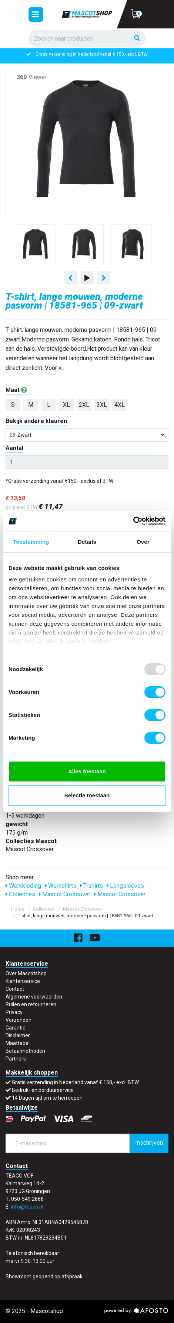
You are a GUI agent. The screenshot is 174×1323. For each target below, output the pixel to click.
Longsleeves (125, 885)
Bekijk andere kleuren (36, 421)
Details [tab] (87, 542)
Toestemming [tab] (31, 542)
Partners (16, 1059)
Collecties (20, 894)
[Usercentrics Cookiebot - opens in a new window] (133, 521)
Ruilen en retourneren (31, 1004)
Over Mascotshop (26, 973)
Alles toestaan (87, 771)
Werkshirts (60, 885)
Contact (15, 989)
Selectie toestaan (87, 795)
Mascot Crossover (64, 894)
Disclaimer (18, 1035)
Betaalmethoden (25, 1051)
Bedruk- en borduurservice (43, 1090)
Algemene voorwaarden (34, 997)
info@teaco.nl (27, 1207)
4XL (119, 404)
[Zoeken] (136, 39)
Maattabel (18, 1043)
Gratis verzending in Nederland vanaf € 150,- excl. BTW (92, 54)
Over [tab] (143, 542)
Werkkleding (23, 885)
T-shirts (91, 885)
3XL (102, 404)
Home (17, 909)
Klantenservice (23, 981)
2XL (84, 404)
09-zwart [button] (87, 435)
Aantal (14, 447)
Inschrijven (149, 1142)
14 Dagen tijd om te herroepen (47, 1098)
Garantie (16, 1028)
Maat (16, 390)
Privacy (14, 1012)
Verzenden (18, 1020)
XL (66, 404)
